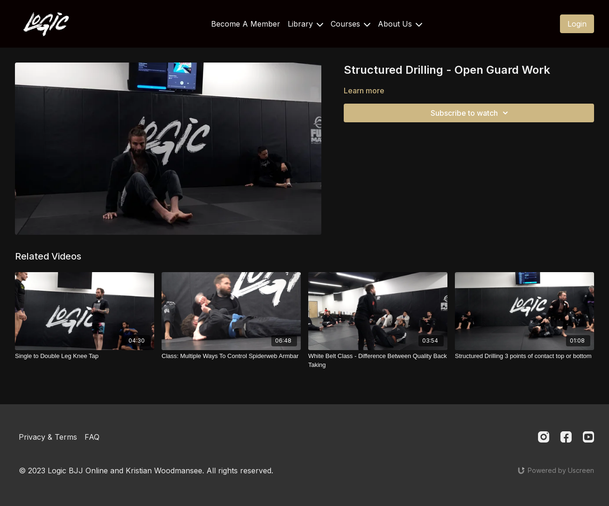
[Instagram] (543, 437)
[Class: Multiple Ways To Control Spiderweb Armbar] (231, 356)
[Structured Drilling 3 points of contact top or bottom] (524, 356)
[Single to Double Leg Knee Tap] (84, 356)
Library (305, 23)
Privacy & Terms (48, 437)
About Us (400, 23)
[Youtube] (588, 437)
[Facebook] (566, 437)
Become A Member (245, 23)
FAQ (92, 437)
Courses (350, 23)
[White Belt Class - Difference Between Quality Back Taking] (377, 360)
